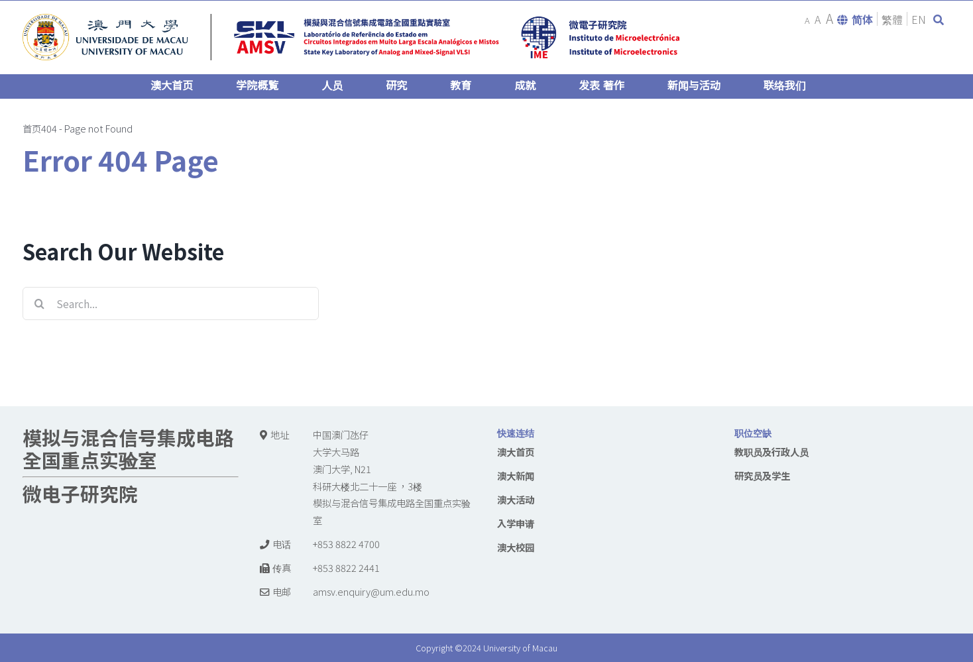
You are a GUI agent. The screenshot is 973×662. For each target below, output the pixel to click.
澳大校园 (515, 547)
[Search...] (171, 303)
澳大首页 (515, 452)
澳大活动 (515, 499)
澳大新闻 (515, 475)
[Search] (39, 303)
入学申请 (515, 523)
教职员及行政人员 (771, 452)
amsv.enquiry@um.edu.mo (371, 591)
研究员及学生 (762, 475)
